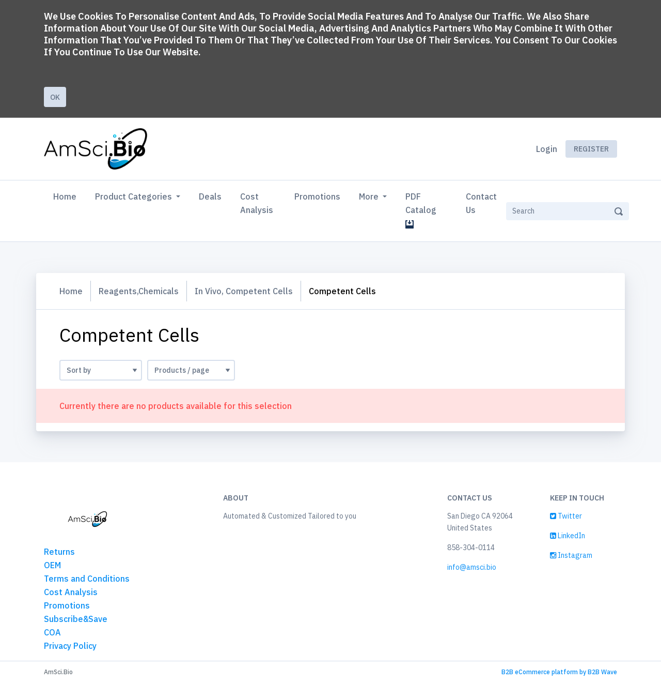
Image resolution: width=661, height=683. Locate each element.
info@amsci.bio (471, 567)
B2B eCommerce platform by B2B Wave (559, 672)
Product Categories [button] (134, 196)
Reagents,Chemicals (139, 291)
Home (67, 195)
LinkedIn (567, 535)
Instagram (571, 555)
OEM (52, 565)
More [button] (370, 196)
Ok (55, 97)
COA (52, 632)
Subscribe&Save (75, 619)
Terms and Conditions (87, 578)
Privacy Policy (70, 646)
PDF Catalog (422, 210)
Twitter (566, 516)
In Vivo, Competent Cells (244, 291)
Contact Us (481, 203)
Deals (210, 196)
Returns (59, 552)
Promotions (317, 196)
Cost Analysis (256, 203)
